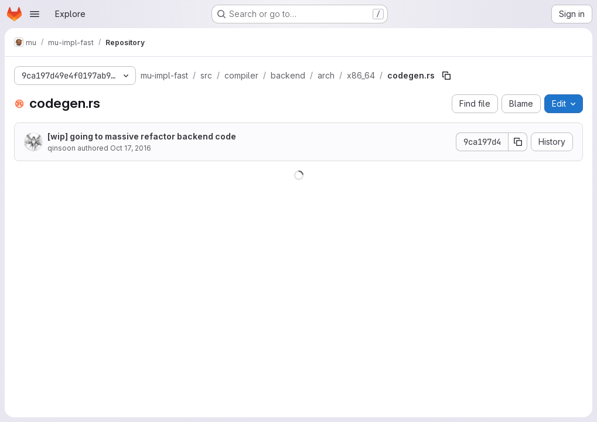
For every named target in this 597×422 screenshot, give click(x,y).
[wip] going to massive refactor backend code (141, 136)
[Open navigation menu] (34, 14)
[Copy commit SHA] (518, 141)
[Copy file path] (446, 75)
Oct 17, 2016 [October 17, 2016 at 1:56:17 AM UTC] (130, 148)
